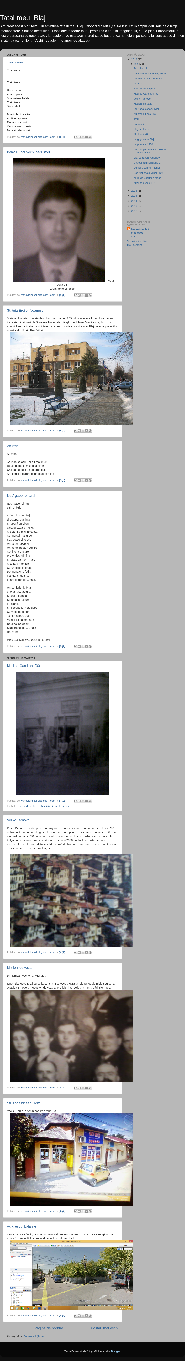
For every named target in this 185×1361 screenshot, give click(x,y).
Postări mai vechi (105, 1328)
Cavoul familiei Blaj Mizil (148, 162)
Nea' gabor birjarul (21, 496)
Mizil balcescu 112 (144, 182)
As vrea (13, 446)
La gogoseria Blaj (144, 139)
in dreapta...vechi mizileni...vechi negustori (48, 806)
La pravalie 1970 (143, 144)
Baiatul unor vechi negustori (28, 152)
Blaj (20, 806)
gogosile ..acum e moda (147, 177)
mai (136, 63)
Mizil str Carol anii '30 (23, 666)
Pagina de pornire (48, 1328)
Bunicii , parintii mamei (147, 167)
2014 (134, 200)
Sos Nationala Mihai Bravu (149, 172)
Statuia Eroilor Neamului (25, 310)
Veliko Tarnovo (18, 820)
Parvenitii (139, 124)
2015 (134, 195)
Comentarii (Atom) (34, 1336)
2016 (134, 190)
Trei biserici (15, 62)
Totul (136, 118)
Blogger (115, 1351)
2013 (134, 205)
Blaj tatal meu (142, 129)
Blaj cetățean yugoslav (147, 157)
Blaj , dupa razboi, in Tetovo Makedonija (150, 151)
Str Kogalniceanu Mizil (24, 1103)
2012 (134, 210)
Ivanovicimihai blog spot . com (140, 233)
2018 (134, 59)
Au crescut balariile (21, 1226)
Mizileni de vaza (19, 967)
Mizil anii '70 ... (142, 134)
